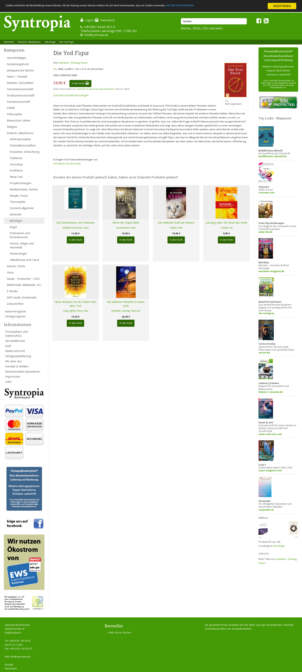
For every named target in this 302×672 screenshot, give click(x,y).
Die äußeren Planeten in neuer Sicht (126, 304)
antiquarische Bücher (20, 70)
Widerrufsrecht (15, 351)
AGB (8, 346)
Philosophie (14, 114)
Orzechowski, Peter (126, 227)
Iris (55, 69)
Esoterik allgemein (22, 208)
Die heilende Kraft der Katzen (176, 222)
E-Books (12, 291)
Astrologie (50, 42)
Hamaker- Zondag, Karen (73, 62)
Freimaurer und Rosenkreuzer (20, 235)
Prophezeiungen (20, 183)
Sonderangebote (18, 64)
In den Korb (80, 83)
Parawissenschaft (18, 102)
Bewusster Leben (18, 120)
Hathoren (16, 158)
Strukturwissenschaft (21, 95)
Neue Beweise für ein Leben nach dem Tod (75, 304)
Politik (11, 108)
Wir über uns (13, 361)
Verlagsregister (15, 316)
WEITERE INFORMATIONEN (229, 6)
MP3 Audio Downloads (21, 297)
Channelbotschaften (23, 145)
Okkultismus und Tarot (24, 260)
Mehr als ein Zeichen (120, 632)
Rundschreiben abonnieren (22, 371)
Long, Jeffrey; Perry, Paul (75, 310)
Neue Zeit (16, 177)
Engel (13, 227)
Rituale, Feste (19, 195)
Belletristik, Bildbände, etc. (24, 285)
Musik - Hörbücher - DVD (23, 279)
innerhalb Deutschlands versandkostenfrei (95, 89)
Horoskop (16, 164)
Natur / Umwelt (17, 76)
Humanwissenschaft (20, 89)
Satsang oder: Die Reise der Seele (226, 222)
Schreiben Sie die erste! (67, 163)
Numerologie (18, 253)
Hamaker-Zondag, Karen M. (125, 310)
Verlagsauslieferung (18, 356)
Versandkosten (15, 341)
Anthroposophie (20, 139)
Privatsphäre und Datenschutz (16, 333)
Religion (12, 127)
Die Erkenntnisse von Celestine (75, 222)
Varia (10, 272)
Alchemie (15, 214)
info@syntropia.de (96, 35)
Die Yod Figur (67, 42)
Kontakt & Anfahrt (17, 366)
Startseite (9, 42)
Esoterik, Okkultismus (29, 42)
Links (8, 381)
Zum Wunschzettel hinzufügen (71, 95)
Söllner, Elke (176, 227)
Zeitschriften (15, 304)
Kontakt (9, 664)
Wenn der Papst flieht (126, 222)
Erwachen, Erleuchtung (24, 152)
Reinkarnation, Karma (24, 189)
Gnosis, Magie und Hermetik (22, 245)
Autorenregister (15, 311)
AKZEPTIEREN (282, 6)
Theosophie (17, 202)
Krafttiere (16, 170)
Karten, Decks (16, 266)
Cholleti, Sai (226, 227)
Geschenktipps (16, 58)
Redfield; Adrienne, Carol (76, 227)
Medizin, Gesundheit (20, 83)
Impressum (12, 376)
